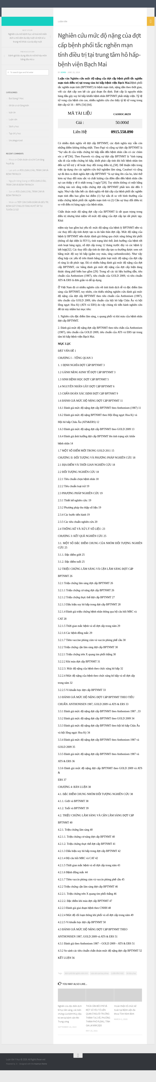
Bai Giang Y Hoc (16, 103)
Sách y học (14, 131)
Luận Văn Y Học (26, 10)
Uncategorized (16, 145)
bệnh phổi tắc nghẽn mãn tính (76, 977)
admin (63, 76)
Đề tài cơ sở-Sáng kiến (19, 110)
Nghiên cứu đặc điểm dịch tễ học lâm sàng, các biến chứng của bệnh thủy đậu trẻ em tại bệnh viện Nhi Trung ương (70, 1017)
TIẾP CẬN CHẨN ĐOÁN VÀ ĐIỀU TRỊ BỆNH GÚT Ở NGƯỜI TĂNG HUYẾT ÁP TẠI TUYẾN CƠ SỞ (27, 210)
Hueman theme (40, 1072)
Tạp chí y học (15, 138)
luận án (12, 117)
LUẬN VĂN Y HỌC (117, 977)
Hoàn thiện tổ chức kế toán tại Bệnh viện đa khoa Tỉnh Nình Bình (125, 1014)
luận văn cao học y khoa (99, 977)
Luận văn (63, 25)
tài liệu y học (131, 977)
